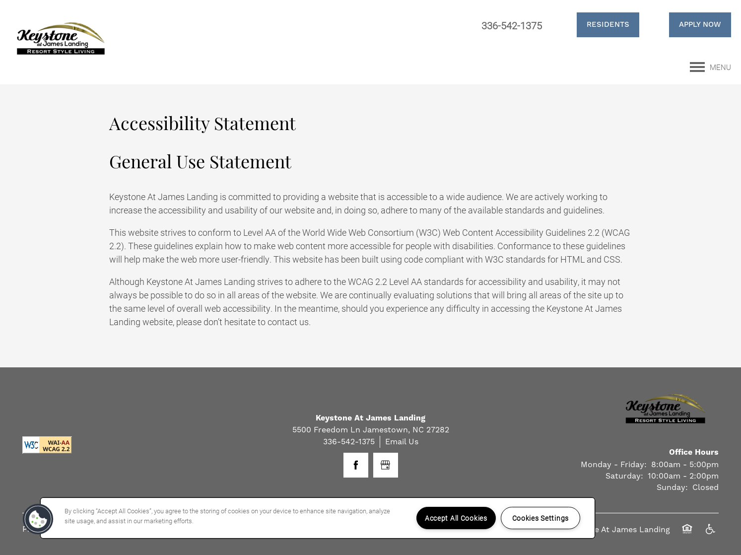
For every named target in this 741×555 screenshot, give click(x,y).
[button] (595, 24)
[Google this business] (385, 465)
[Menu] (710, 67)
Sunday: (672, 487)
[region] (318, 518)
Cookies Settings (540, 518)
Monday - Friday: (614, 464)
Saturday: (624, 476)
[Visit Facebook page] (355, 465)
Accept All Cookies (456, 518)
